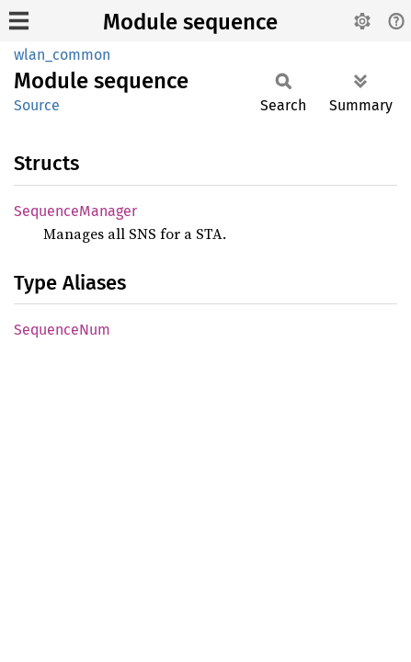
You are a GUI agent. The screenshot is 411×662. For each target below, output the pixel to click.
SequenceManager (75, 211)
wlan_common (62, 54)
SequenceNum (62, 329)
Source (37, 105)
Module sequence (190, 22)
